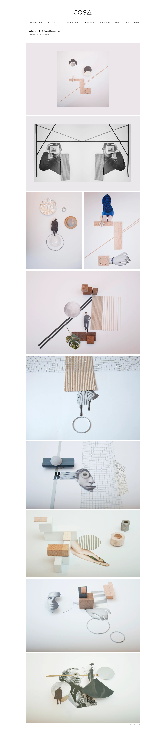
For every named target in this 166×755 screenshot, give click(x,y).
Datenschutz (129, 724)
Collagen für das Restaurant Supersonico (44, 31)
